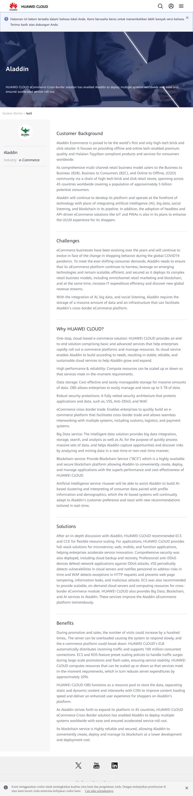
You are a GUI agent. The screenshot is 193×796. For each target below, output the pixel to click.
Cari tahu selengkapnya (99, 791)
